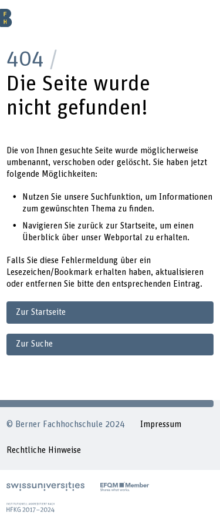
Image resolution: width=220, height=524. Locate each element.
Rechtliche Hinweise (43, 450)
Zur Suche (34, 344)
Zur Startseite (41, 312)
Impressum (160, 424)
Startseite (137, 225)
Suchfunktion (115, 197)
